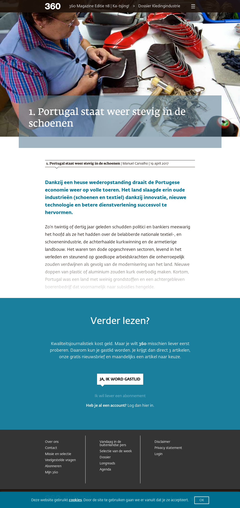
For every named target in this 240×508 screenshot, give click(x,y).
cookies (75, 500)
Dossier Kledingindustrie (159, 6)
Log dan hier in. (141, 406)
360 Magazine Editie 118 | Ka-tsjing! (99, 6)
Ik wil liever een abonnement (120, 396)
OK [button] (201, 500)
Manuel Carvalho (135, 163)
